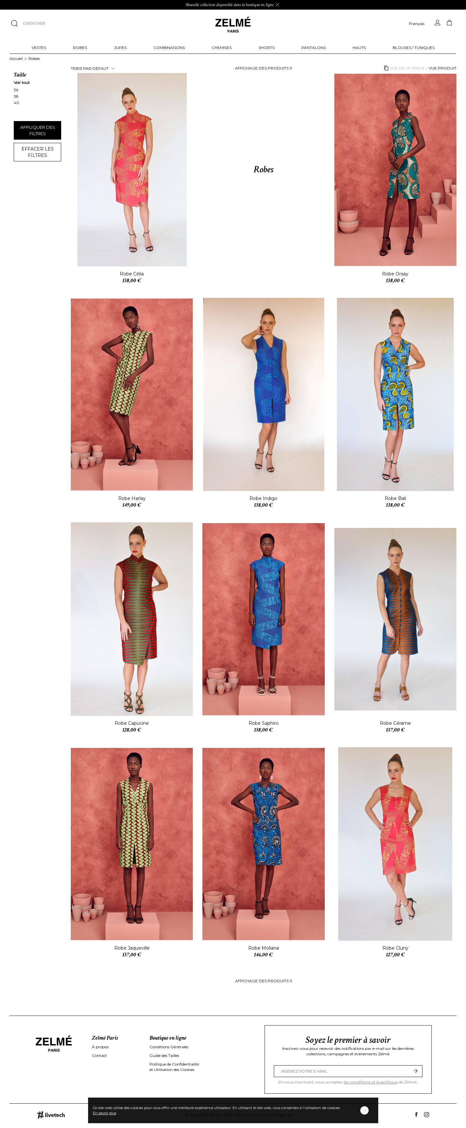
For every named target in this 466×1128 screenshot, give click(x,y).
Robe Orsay (395, 274)
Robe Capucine (132, 723)
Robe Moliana (263, 948)
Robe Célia (132, 274)
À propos (100, 1046)
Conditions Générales (169, 1046)
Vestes (39, 47)
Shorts (266, 47)
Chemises (222, 47)
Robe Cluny (395, 948)
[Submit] (415, 1071)
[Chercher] (65, 23)
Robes (80, 47)
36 (16, 89)
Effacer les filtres (37, 152)
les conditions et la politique (370, 1082)
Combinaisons (169, 47)
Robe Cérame (395, 723)
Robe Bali (395, 498)
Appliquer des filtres (37, 130)
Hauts (359, 47)
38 (17, 96)
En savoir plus (104, 1113)
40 (17, 102)
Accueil (16, 58)
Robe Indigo (263, 498)
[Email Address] (348, 1071)
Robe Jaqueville (132, 948)
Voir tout (22, 82)
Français (416, 23)
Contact (99, 1055)
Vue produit (442, 68)
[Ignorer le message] (277, 5)
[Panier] (449, 22)
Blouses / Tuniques (414, 47)
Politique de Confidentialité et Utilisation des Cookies (174, 1067)
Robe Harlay (132, 498)
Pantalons (313, 47)
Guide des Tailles (164, 1055)
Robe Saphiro (264, 723)
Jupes (120, 47)
